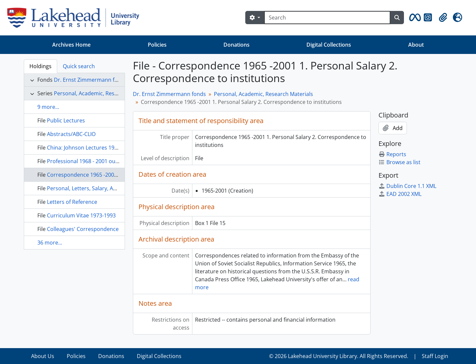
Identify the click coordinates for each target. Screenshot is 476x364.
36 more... (49, 242)
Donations (236, 44)
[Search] (327, 17)
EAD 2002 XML (399, 194)
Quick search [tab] (79, 66)
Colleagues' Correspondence (83, 229)
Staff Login (435, 356)
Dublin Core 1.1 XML (407, 186)
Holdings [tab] (40, 66)
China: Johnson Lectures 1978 (83, 147)
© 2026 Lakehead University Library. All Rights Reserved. (338, 356)
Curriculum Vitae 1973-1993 (81, 215)
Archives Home (71, 44)
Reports (392, 154)
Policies (157, 44)
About (416, 44)
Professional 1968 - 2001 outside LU (91, 161)
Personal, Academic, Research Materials (103, 93)
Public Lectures (66, 120)
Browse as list (399, 162)
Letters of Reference (72, 201)
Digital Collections (328, 44)
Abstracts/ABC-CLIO (71, 134)
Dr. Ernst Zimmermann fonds (90, 79)
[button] (414, 17)
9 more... (48, 107)
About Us (42, 356)
